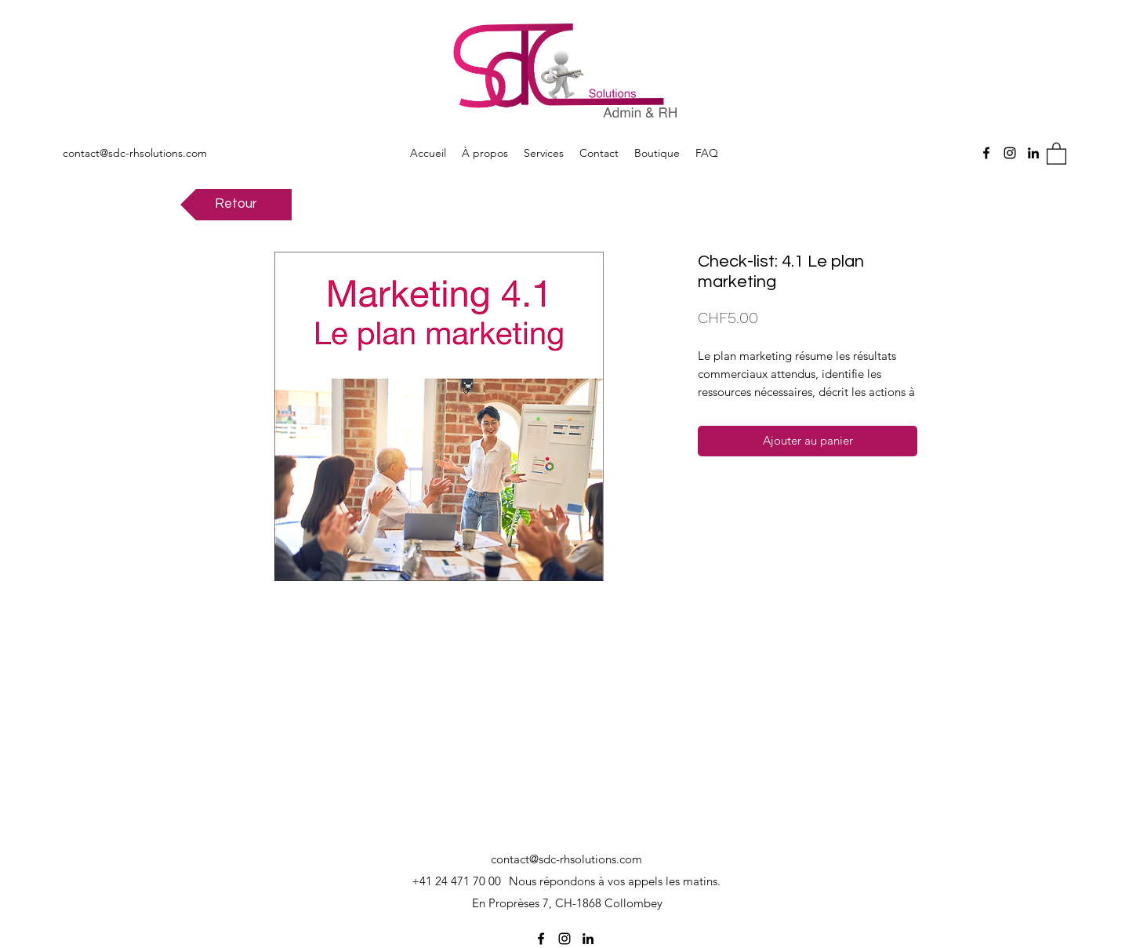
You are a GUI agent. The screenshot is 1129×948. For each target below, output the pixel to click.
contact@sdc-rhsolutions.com (135, 153)
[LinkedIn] (1033, 153)
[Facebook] (986, 153)
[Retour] (236, 204)
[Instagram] (1010, 153)
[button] (1056, 153)
